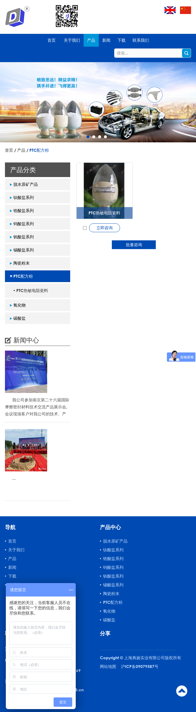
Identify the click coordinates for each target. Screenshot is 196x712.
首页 (51, 40)
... (14, 478)
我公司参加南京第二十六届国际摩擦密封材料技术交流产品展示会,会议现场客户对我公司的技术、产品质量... (37, 407)
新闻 (106, 40)
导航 (10, 527)
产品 (91, 40)
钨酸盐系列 (23, 223)
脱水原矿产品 (25, 184)
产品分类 (23, 170)
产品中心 (110, 527)
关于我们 (72, 40)
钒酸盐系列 (23, 236)
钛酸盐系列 (23, 197)
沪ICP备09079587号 (139, 666)
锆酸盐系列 (23, 210)
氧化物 (19, 304)
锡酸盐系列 (23, 249)
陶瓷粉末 (21, 262)
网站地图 (108, 666)
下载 (121, 40)
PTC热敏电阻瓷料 (104, 212)
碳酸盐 (19, 318)
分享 (105, 633)
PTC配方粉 (39, 150)
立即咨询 (104, 227)
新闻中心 (26, 340)
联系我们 (141, 40)
